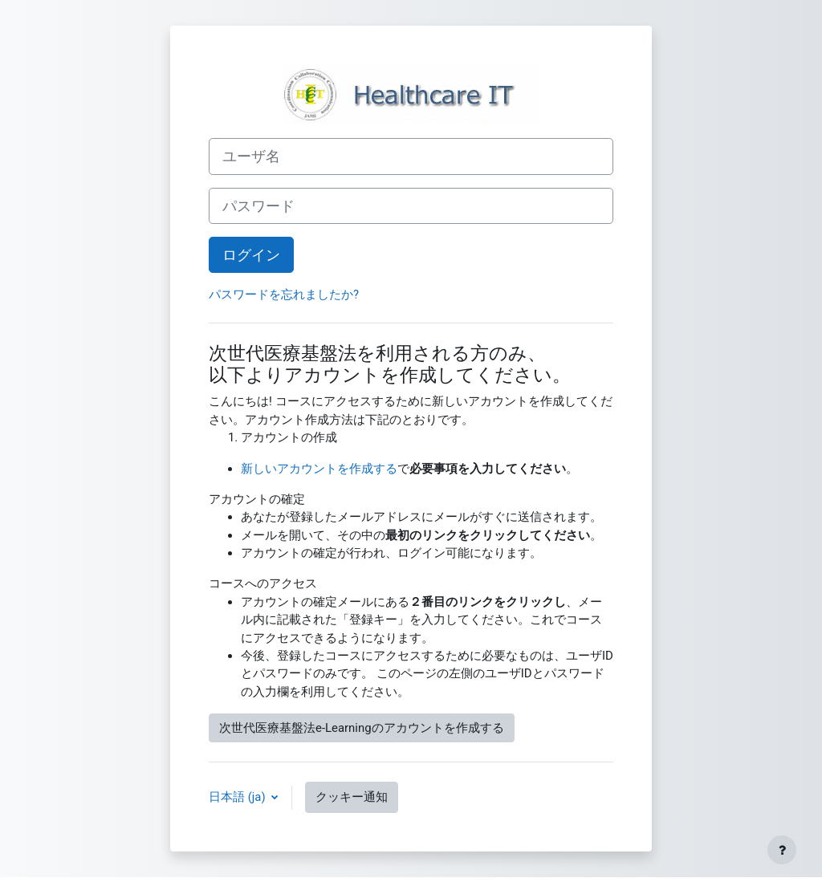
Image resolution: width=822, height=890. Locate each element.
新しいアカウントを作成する (319, 468)
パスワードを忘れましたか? (284, 294)
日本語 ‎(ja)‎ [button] (238, 797)
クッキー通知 (351, 797)
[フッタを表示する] (781, 849)
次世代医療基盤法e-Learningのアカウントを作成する (361, 728)
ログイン (251, 254)
